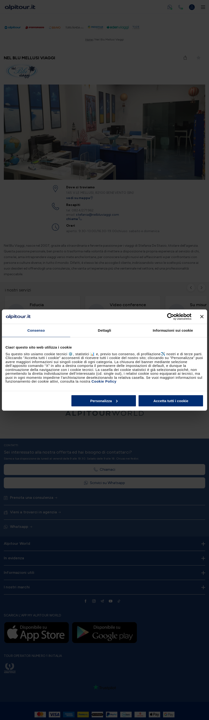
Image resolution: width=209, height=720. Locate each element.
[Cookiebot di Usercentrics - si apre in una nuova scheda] (170, 316)
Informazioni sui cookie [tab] (173, 330)
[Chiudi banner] (202, 316)
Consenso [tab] (36, 330)
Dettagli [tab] (104, 330)
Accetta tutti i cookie (170, 401)
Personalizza (104, 401)
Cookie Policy (103, 381)
